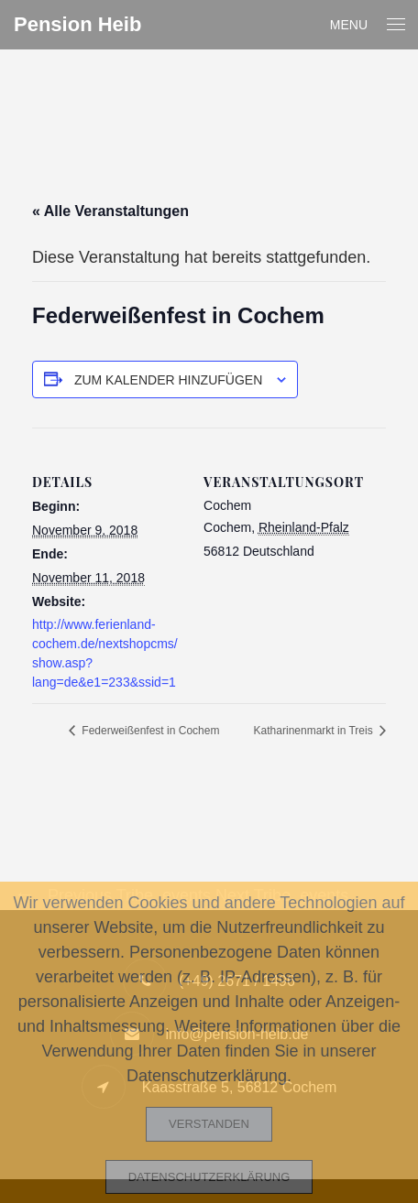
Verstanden (209, 1124)
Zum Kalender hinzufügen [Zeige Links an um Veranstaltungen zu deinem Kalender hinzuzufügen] (168, 380)
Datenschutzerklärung (209, 1177)
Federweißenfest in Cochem (149, 730)
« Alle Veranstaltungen (110, 211)
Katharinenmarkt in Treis (315, 730)
